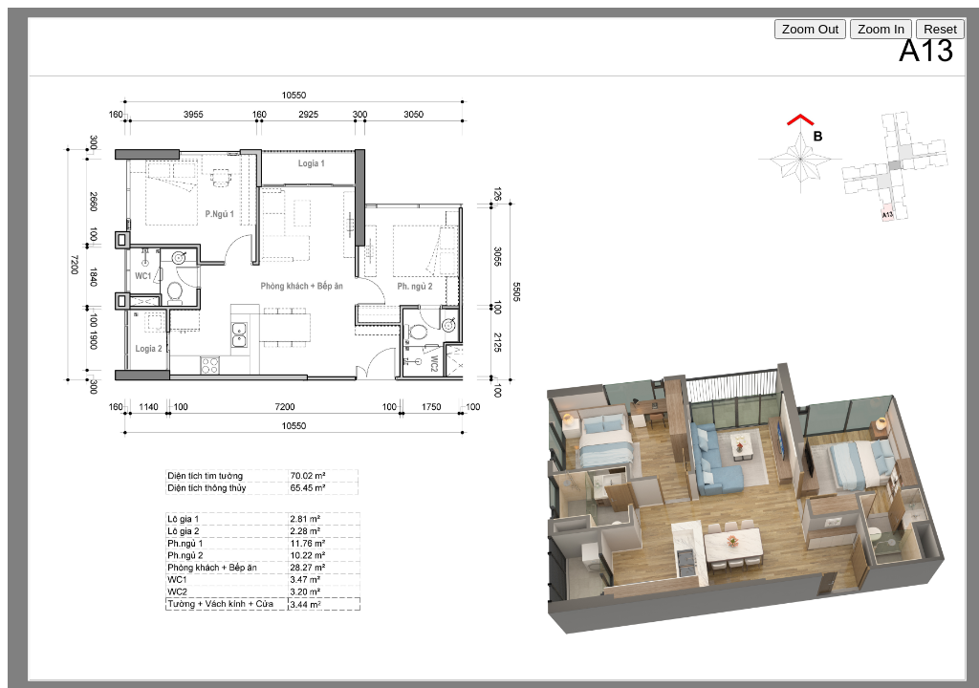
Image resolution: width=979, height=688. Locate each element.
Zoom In (881, 29)
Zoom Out (810, 29)
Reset (940, 29)
